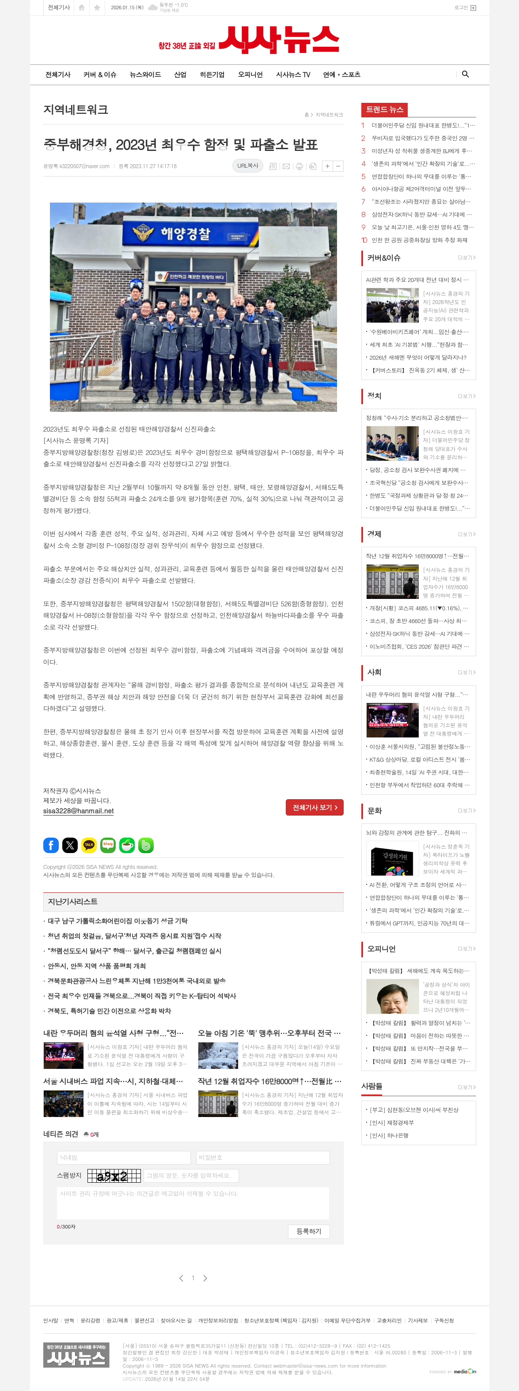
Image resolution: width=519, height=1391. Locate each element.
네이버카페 (127, 845)
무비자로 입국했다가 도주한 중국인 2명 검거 (424, 138)
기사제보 (418, 1320)
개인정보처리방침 (218, 1320)
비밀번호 (211, 1157)
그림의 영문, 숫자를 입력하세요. (189, 1175)
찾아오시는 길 (176, 1320)
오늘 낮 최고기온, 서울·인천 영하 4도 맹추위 (424, 227)
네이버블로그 (108, 845)
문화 (374, 810)
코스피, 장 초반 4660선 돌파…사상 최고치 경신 (420, 621)
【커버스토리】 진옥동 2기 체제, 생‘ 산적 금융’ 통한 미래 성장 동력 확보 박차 (420, 370)
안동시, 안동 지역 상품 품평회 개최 (97, 965)
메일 (286, 166)
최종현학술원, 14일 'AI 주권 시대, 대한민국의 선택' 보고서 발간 (420, 772)
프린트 (299, 166)
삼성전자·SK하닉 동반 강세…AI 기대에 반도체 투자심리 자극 (424, 214)
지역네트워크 (329, 114)
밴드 (146, 845)
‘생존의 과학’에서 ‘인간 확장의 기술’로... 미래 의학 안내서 (424, 164)
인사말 (50, 1320)
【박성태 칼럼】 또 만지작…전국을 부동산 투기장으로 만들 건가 (420, 1048)
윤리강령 (90, 1320)
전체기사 (59, 7)
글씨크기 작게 (338, 166)
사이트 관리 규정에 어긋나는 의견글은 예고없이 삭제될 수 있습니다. (149, 1193)
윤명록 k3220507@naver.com (76, 165)
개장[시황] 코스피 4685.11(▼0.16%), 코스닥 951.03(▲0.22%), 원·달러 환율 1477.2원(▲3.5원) (420, 608)
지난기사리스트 (73, 901)
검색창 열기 (463, 74)
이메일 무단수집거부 (347, 1320)
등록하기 (308, 1231)
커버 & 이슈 (99, 74)
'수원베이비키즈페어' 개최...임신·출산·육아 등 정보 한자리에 (420, 331)
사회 (374, 672)
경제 (374, 534)
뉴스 (385, 109)
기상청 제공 (169, 10)
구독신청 (444, 1320)
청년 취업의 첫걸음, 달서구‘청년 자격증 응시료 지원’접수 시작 (134, 935)
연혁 (69, 1320)
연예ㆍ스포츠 (341, 74)
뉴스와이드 (145, 74)
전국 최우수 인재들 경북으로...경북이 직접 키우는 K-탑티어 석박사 (142, 995)
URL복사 (247, 165)
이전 (181, 1278)
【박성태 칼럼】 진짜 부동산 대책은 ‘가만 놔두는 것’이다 (420, 1061)
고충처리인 (389, 1320)
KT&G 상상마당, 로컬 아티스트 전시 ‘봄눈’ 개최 (420, 759)
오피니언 (250, 74)
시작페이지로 (81, 7)
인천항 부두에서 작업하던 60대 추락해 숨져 (420, 785)
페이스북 (51, 845)
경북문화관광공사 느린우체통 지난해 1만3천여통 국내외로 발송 (137, 980)
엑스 (70, 845)
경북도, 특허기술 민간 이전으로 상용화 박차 (109, 1010)
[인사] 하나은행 (389, 1135)
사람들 (372, 1086)
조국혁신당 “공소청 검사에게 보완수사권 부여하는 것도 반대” (420, 482)
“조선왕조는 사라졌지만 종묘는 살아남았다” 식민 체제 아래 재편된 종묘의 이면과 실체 (424, 202)
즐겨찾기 (97, 7)
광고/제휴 (117, 1320)
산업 (180, 74)
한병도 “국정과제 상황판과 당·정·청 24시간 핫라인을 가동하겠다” (420, 495)
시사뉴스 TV (293, 74)
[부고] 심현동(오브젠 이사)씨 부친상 (414, 1109)
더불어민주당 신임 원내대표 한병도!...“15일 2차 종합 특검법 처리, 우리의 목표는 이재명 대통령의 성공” (424, 125)
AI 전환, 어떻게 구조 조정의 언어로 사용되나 (420, 884)
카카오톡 (89, 845)
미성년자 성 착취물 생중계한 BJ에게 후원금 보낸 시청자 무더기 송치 (424, 151)
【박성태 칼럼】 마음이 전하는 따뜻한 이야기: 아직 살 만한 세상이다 (420, 1035)
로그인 (461, 7)
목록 (273, 166)
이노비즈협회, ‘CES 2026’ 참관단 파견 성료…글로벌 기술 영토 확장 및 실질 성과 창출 (420, 646)
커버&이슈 (384, 257)
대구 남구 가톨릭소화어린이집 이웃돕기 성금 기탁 (118, 920)
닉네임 (68, 1157)
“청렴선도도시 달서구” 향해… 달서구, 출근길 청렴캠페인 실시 (135, 950)
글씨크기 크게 (327, 166)
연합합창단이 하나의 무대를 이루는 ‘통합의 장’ (424, 176)
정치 (374, 396)
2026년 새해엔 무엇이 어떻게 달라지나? (418, 357)
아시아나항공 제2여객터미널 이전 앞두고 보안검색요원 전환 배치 (424, 189)
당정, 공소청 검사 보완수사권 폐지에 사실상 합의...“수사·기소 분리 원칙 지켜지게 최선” (420, 470)
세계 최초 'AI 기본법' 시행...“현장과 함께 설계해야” (420, 344)
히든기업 (212, 74)
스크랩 (312, 166)
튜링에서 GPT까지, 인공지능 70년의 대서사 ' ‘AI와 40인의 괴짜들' (420, 923)
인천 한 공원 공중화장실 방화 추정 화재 (420, 240)
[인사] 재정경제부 (392, 1122)
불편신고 (144, 1320)
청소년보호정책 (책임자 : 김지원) (281, 1320)
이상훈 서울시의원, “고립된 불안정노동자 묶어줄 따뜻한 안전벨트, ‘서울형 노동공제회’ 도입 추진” (420, 746)
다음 (205, 1278)
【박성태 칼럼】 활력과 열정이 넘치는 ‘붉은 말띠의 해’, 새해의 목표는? (420, 1023)
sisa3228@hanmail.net (78, 810)
